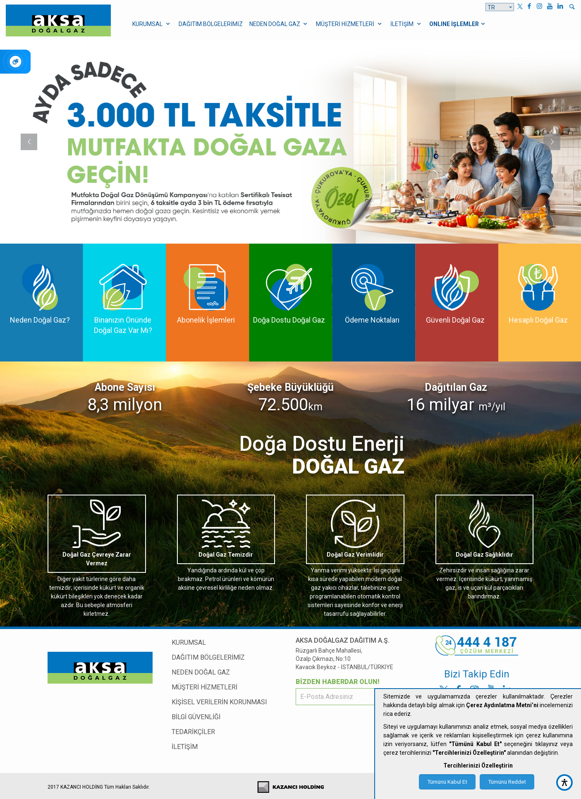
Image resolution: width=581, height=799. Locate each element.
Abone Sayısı (125, 387)
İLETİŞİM (185, 747)
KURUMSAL (189, 642)
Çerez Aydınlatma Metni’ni (502, 705)
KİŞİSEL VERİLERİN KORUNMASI (219, 702)
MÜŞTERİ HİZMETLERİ (204, 687)
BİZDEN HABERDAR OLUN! (338, 682)
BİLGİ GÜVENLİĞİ (196, 717)
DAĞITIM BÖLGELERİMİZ (208, 657)
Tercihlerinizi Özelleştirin (478, 765)
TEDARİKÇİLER (193, 732)
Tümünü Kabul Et (447, 782)
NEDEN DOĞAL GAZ (201, 672)
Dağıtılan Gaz (456, 387)
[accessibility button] (564, 782)
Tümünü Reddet (507, 782)
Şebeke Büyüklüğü (290, 387)
